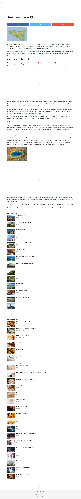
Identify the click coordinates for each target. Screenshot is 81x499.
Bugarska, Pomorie (21, 427)
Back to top (40, 491)
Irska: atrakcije (20, 277)
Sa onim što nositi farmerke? (24, 440)
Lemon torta (19, 393)
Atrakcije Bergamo (21, 229)
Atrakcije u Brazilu (21, 215)
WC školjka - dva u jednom (23, 356)
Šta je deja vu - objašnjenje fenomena (27, 447)
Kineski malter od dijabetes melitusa (26, 328)
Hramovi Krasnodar (21, 290)
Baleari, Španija (20, 283)
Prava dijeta (19, 349)
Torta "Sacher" (20, 342)
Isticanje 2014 (20, 386)
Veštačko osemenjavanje (23, 467)
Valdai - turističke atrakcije (23, 222)
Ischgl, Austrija (20, 236)
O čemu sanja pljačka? (22, 406)
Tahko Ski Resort (20, 249)
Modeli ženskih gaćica (22, 365)
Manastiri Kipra (20, 270)
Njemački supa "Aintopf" (23, 322)
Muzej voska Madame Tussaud (24, 263)
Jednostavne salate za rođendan (25, 379)
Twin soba (19, 461)
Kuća (8, 14)
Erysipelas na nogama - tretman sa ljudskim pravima (31, 372)
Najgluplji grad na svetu (22, 304)
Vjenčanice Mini (20, 399)
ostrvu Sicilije (35, 63)
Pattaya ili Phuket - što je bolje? (25, 256)
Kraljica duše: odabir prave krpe (24, 335)
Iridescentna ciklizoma (22, 474)
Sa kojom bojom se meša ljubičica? (26, 454)
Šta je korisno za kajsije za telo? (24, 420)
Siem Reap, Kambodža (22, 297)
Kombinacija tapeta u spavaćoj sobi (26, 433)
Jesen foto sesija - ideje (23, 413)
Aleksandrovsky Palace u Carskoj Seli (26, 243)
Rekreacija (13, 14)
